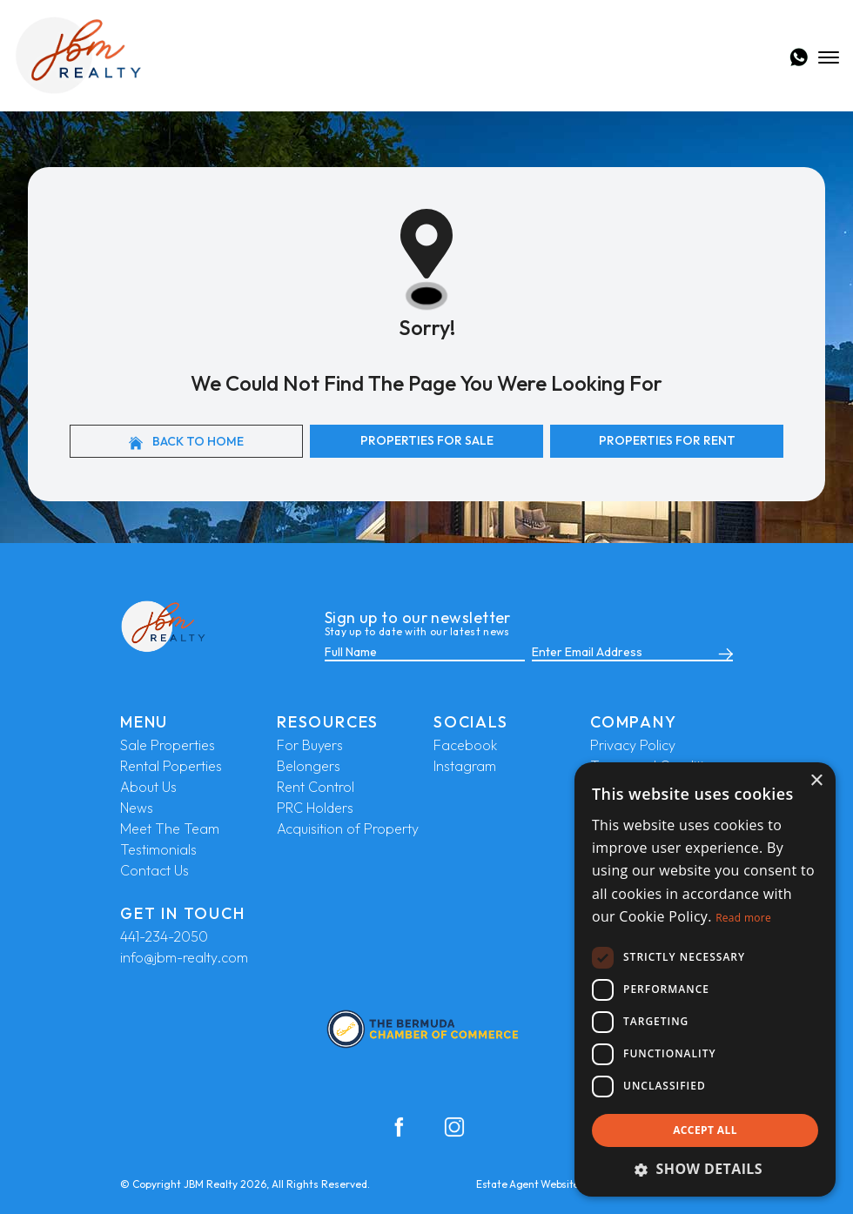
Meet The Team (169, 828)
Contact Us (154, 870)
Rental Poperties (171, 766)
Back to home (186, 441)
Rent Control (315, 786)
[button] (705, 1168)
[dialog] (705, 979)
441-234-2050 (164, 936)
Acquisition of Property (348, 828)
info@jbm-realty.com (184, 957)
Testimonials (158, 849)
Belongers (308, 766)
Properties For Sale (427, 440)
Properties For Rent (667, 440)
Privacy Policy (632, 745)
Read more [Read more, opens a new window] (743, 917)
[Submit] (722, 652)
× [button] (816, 781)
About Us (148, 786)
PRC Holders (315, 807)
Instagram (464, 766)
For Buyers (310, 745)
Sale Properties (167, 745)
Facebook (465, 745)
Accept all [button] (705, 1130)
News (136, 807)
